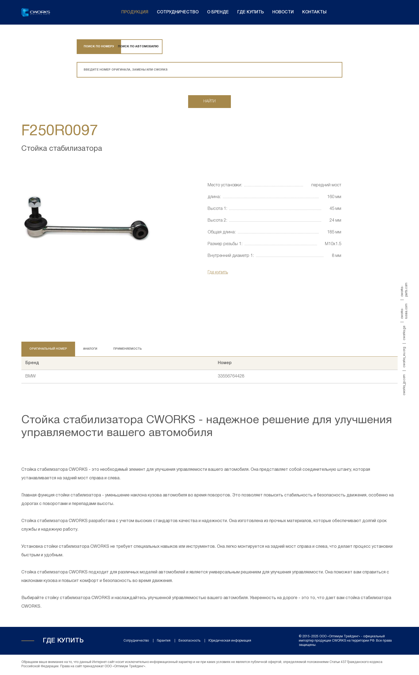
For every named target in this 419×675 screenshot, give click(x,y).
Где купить (250, 12)
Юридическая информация (229, 641)
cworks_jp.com (404, 384)
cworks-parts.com (404, 290)
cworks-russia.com (404, 311)
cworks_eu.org (404, 357)
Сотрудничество (178, 12)
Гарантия (163, 641)
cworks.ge (404, 333)
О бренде (218, 12)
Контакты (314, 12)
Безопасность (189, 641)
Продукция (134, 12)
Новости (283, 12)
